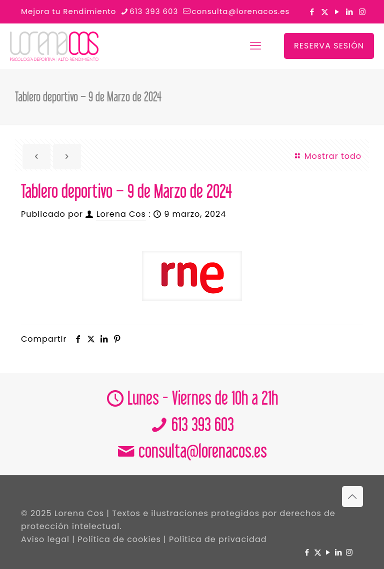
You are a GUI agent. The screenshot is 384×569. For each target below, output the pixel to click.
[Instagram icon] (362, 11)
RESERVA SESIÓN (329, 45)
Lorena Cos (121, 214)
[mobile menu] (255, 45)
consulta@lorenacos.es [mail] (241, 11)
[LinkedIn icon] (350, 11)
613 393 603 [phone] (154, 11)
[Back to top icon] (352, 496)
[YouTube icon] (337, 11)
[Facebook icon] (312, 11)
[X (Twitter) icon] (324, 11)
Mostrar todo (328, 156)
